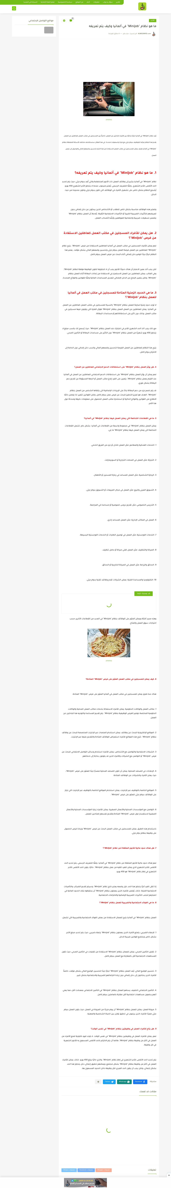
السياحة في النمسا (30, 2)
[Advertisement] (108, 62)
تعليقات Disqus (69, 1170)
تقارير (118, 2)
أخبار (88, 2)
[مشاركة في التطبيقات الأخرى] (98, 1081)
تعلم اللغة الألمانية (48, 2)
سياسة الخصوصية (65, 2)
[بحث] (14, 9)
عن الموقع (79, 2)
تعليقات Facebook (86, 1170)
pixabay (109, 120)
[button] (140, 1081)
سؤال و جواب (108, 2)
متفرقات (96, 2)
